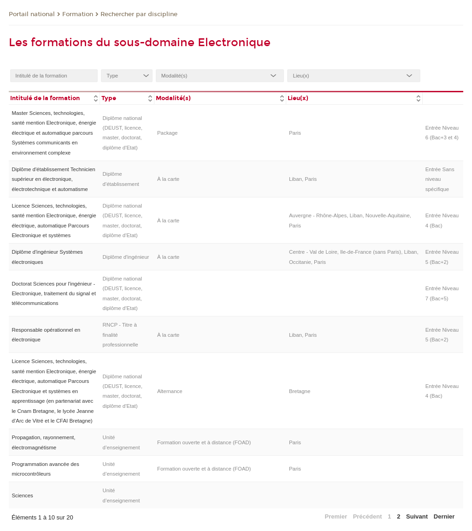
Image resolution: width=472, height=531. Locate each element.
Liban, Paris (303, 179)
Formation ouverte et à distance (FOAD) (204, 442)
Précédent (367, 516)
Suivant (417, 516)
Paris (295, 133)
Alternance (170, 391)
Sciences (22, 495)
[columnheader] (54, 97)
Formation (77, 14)
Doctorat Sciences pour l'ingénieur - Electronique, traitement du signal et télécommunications (53, 293)
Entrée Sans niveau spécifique (439, 179)
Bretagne (299, 391)
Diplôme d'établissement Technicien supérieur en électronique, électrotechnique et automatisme (53, 179)
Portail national (32, 14)
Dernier (444, 516)
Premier (336, 516)
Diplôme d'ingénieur (126, 257)
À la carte (168, 179)
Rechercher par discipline (138, 14)
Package (167, 133)
